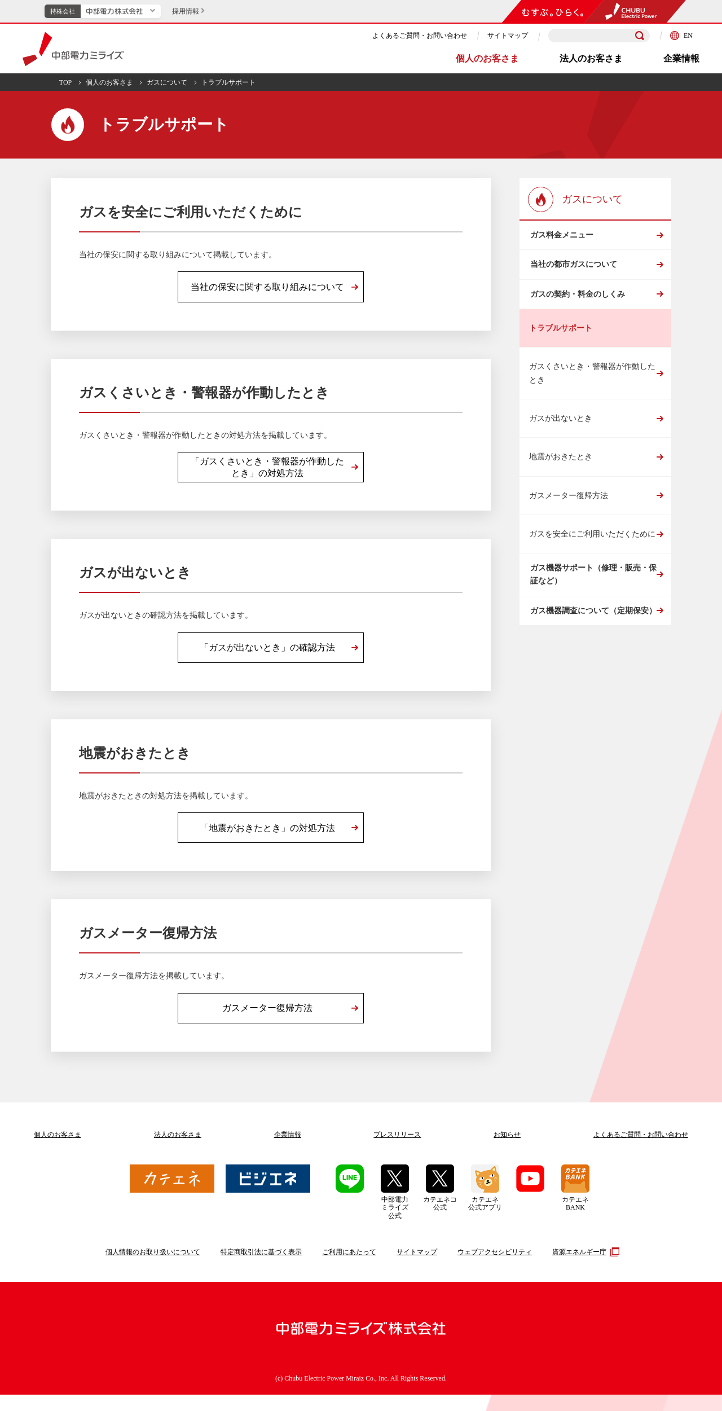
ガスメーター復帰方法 (568, 522)
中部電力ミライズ (73, 49)
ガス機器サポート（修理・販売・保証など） (592, 606)
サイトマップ (507, 35)
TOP (65, 82)
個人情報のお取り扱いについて (152, 1268)
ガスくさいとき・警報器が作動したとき (592, 400)
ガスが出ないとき (560, 445)
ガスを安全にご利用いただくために (592, 561)
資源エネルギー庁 (584, 1267)
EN (681, 35)
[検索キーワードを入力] (599, 36)
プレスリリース (397, 1151)
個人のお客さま (487, 58)
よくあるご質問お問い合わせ (640, 1151)
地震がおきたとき (560, 484)
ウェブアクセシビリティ (494, 1268)
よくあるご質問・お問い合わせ (419, 35)
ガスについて (167, 82)
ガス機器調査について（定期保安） (592, 651)
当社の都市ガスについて (572, 278)
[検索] (639, 35)
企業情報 (681, 58)
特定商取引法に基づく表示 (261, 1268)
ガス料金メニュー (560, 239)
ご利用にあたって (349, 1268)
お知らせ (507, 1151)
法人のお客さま (591, 58)
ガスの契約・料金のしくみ (576, 317)
